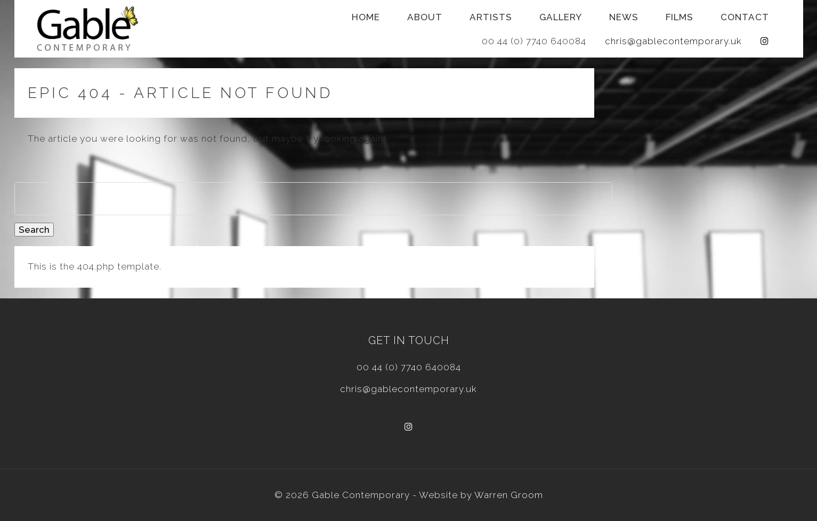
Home (366, 17)
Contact (745, 17)
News (623, 17)
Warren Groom (508, 495)
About (424, 17)
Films (679, 17)
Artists (491, 17)
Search (34, 229)
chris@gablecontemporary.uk (673, 41)
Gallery (560, 17)
